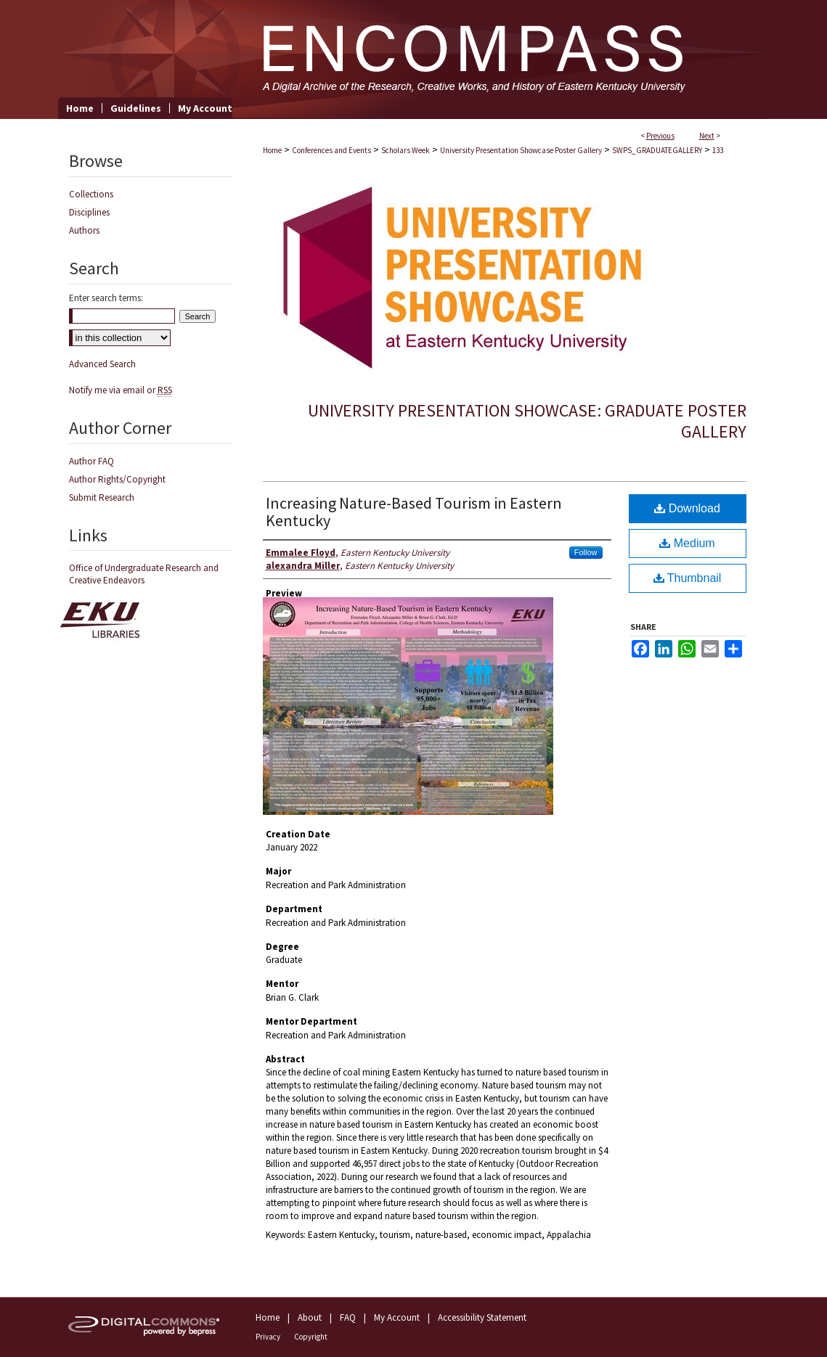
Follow (586, 552)
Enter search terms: (106, 298)
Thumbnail (687, 578)
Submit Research (101, 497)
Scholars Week (405, 150)
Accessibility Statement (482, 1317)
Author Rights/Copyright (117, 479)
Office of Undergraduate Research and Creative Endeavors (144, 574)
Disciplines (89, 212)
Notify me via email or (120, 390)
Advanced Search (102, 364)
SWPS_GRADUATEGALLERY (657, 150)
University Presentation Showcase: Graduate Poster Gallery (527, 421)
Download (687, 508)
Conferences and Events (331, 150)
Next (706, 136)
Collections (91, 194)
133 (717, 150)
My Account (397, 1317)
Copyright (310, 1337)
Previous (660, 136)
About (310, 1317)
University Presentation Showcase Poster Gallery (521, 150)
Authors (84, 230)
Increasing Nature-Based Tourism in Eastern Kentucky (414, 511)
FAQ (348, 1317)
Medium (686, 543)
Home (272, 150)
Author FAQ (91, 461)
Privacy (268, 1337)
